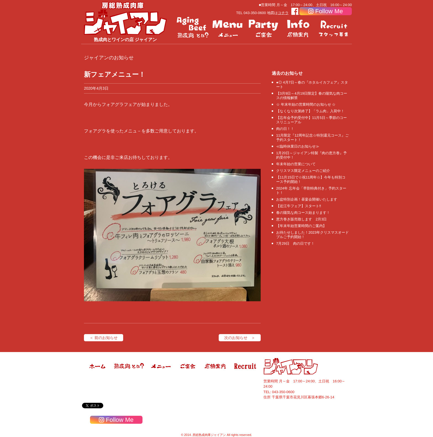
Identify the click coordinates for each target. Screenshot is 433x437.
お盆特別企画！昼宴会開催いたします (306, 199)
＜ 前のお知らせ (103, 337)
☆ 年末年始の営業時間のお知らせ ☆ (306, 104)
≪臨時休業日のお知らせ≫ (297, 146)
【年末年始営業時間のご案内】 (301, 226)
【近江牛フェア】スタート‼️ (298, 206)
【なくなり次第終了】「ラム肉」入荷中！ (310, 111)
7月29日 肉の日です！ (295, 243)
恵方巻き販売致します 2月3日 (301, 219)
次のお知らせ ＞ (239, 337)
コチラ (283, 13)
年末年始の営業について (296, 164)
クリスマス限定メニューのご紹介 (303, 171)
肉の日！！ (285, 129)
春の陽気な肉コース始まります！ (303, 212)
